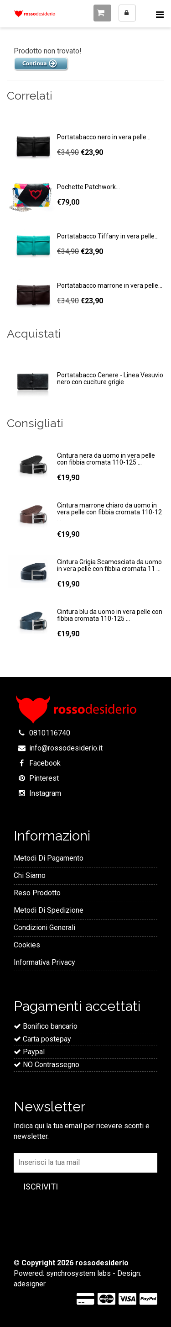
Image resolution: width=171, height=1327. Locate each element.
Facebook (45, 763)
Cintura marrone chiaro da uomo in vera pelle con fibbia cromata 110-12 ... (109, 512)
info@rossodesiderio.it (66, 748)
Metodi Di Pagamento (48, 858)
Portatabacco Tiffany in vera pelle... (108, 236)
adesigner (30, 1283)
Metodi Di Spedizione (48, 910)
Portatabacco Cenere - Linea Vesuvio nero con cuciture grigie (110, 378)
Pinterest (44, 778)
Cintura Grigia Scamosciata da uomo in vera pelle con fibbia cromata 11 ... (109, 565)
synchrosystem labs (78, 1273)
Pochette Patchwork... (88, 186)
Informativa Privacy (44, 962)
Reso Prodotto (37, 892)
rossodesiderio (102, 1262)
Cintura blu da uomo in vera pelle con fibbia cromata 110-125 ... (109, 615)
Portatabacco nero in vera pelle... (103, 137)
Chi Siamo (30, 875)
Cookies (27, 945)
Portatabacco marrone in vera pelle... (109, 285)
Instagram (45, 793)
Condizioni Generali (44, 927)
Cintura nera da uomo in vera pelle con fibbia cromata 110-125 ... (106, 459)
